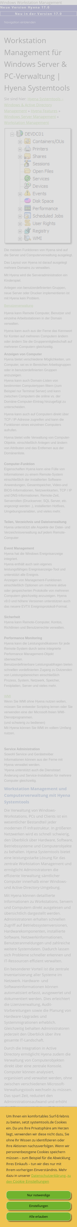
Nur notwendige (38, 1195)
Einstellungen (38, 1206)
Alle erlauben (38, 1216)
